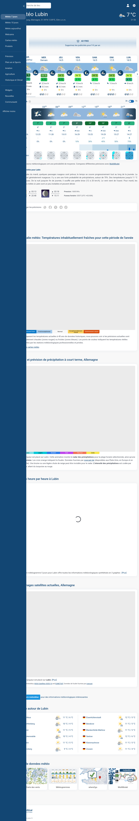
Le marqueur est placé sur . (50, 659)
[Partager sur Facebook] (60, 205)
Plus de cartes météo (40, 341)
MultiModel (125, 162)
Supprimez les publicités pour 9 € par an (82, 42)
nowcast (100, 663)
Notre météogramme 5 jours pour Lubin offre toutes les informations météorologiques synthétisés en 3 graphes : (81, 559)
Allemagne (45, 20)
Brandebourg (34, 20)
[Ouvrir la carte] (58, 5)
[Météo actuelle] (124, 16)
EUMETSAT (70, 663)
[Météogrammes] (69, 757)
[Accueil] (10, 6)
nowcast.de (122, 445)
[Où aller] (96, 757)
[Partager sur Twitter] (66, 205)
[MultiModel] (123, 757)
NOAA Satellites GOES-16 (53, 663)
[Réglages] (133, 5)
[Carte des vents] (42, 757)
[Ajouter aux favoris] (62, 14)
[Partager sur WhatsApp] (55, 205)
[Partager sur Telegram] (72, 205)
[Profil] (126, 5)
